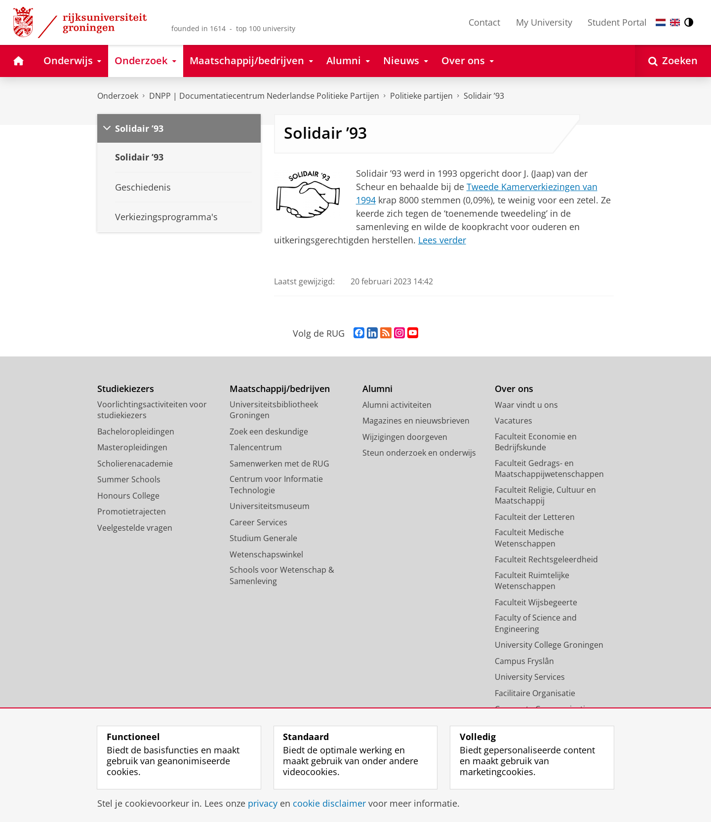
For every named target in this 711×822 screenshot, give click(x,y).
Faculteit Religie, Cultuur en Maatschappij (545, 495)
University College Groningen (549, 644)
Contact (484, 22)
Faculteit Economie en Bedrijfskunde (536, 442)
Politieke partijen (421, 95)
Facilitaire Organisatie (535, 693)
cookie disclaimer (329, 803)
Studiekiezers (125, 388)
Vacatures (513, 420)
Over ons (514, 388)
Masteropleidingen (132, 447)
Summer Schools (128, 479)
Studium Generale (263, 538)
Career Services (258, 522)
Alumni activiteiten (397, 404)
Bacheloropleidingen (135, 431)
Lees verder (442, 240)
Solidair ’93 (484, 95)
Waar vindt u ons (526, 404)
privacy (262, 803)
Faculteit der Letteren (535, 516)
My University (544, 22)
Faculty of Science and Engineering (536, 623)
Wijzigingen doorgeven (404, 436)
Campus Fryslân (524, 661)
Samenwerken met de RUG (279, 463)
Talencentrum (256, 447)
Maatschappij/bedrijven (280, 388)
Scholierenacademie (135, 463)
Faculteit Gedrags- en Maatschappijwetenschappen (549, 469)
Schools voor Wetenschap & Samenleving (282, 575)
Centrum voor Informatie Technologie (276, 484)
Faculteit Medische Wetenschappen (529, 538)
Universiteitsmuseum (270, 506)
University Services (530, 676)
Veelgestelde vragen (134, 527)
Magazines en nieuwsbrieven (416, 420)
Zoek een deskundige (269, 431)
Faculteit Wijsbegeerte (536, 602)
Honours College (128, 495)
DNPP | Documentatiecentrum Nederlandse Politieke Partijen (264, 95)
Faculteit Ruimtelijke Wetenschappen (532, 581)
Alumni (377, 388)
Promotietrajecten (131, 511)
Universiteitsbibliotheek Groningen (274, 410)
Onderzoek (117, 95)
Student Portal (617, 22)
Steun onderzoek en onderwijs (419, 452)
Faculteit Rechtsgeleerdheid (546, 559)
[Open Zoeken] (673, 61)
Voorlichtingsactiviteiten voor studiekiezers (152, 410)
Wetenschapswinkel (266, 554)
